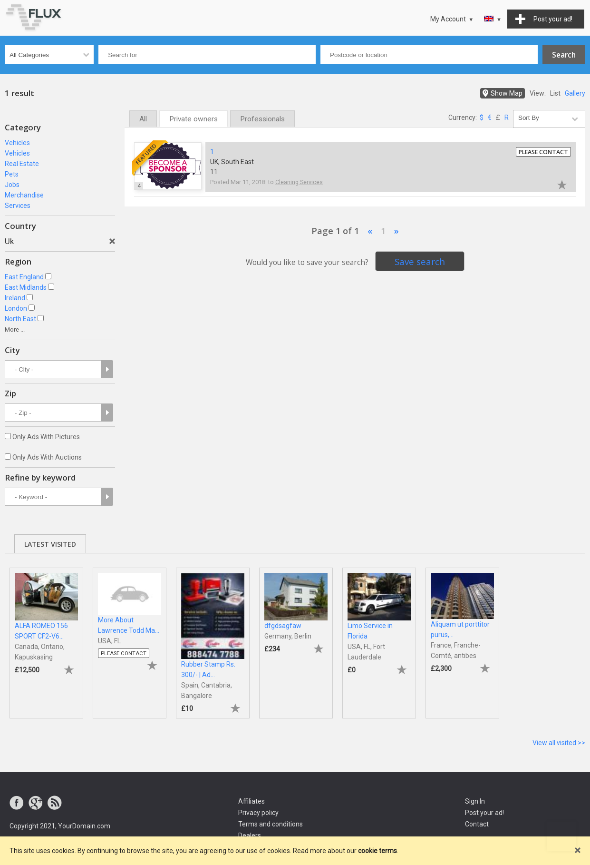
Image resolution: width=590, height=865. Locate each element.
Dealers (249, 835)
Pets (12, 174)
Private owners (193, 119)
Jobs (12, 184)
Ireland (15, 298)
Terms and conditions (270, 824)
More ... (15, 329)
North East (20, 319)
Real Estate (22, 163)
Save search (420, 261)
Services (17, 205)
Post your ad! (484, 812)
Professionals (262, 119)
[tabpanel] (46, 638)
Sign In (475, 801)
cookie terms (377, 851)
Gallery (575, 93)
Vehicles (17, 143)
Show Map (506, 93)
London (16, 308)
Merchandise (24, 195)
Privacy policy (258, 812)
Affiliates (251, 801)
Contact (477, 824)
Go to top (561, 836)
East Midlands (26, 287)
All (143, 119)
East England (24, 277)
